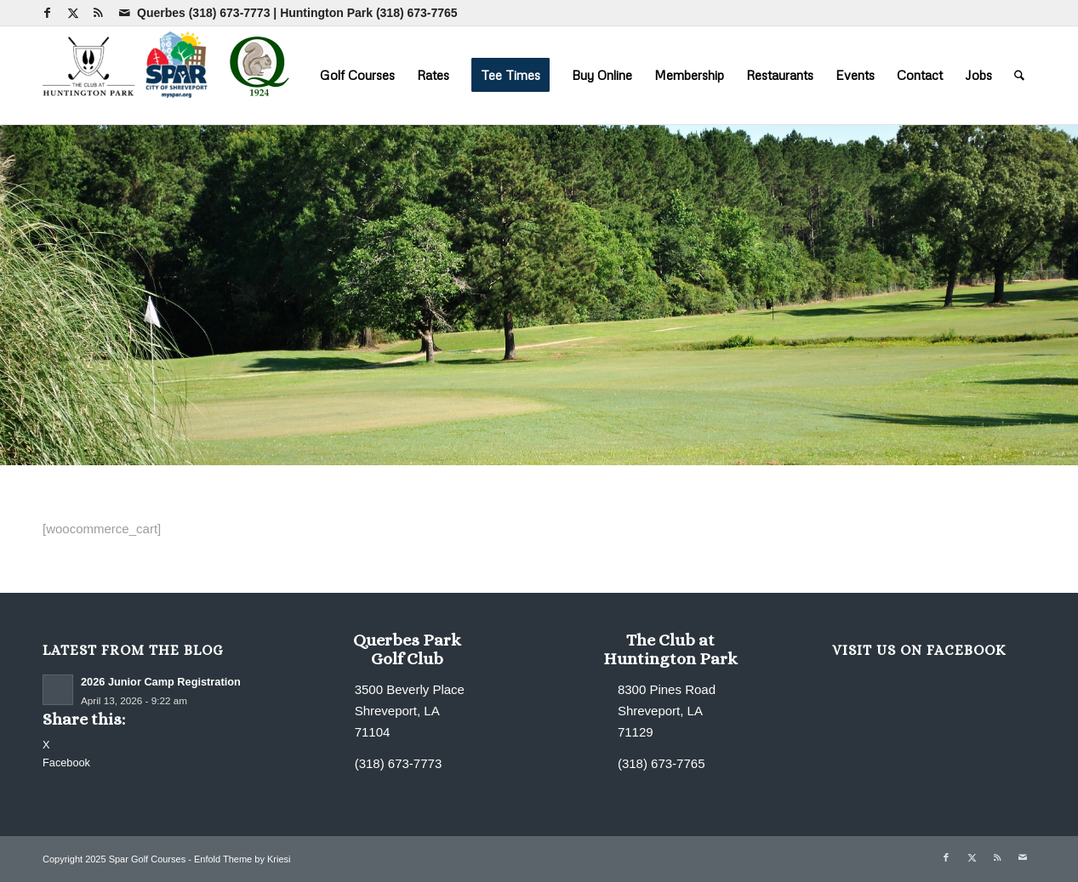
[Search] (1019, 75)
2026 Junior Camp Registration (161, 681)
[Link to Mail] (124, 13)
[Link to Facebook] (47, 13)
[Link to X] (72, 13)
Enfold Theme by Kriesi (242, 859)
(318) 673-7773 (230, 13)
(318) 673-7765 (417, 13)
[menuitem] (357, 75)
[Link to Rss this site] (98, 13)
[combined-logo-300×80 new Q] (170, 75)
